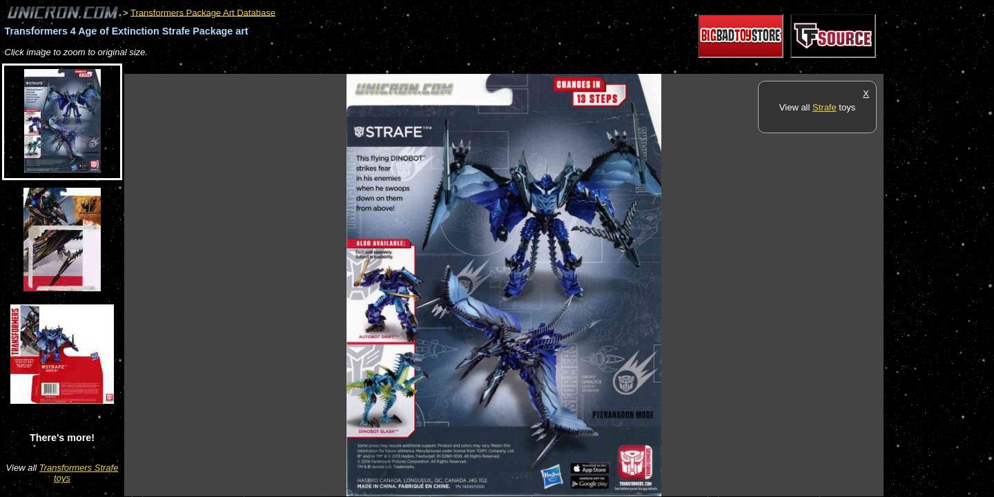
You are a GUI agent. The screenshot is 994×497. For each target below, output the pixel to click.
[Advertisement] (375, 66)
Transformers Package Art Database (202, 12)
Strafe (824, 107)
